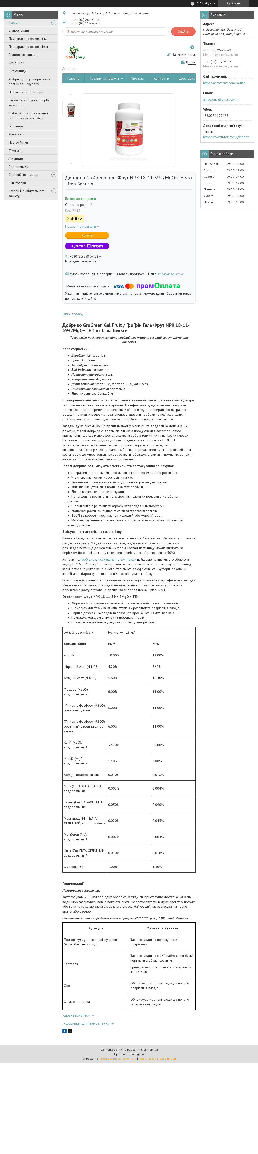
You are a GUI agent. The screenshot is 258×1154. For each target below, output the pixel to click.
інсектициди (107, 559)
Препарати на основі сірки (28, 46)
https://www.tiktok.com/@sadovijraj (227, 137)
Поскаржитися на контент (118, 1058)
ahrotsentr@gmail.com (219, 99)
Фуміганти (16, 150)
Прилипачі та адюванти (26, 92)
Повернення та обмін (236, 78)
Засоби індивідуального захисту (27, 193)
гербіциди (88, 559)
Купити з (87, 246)
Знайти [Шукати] (183, 31)
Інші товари (17, 183)
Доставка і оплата (194, 78)
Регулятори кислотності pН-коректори (29, 102)
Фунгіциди (16, 63)
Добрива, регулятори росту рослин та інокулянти (29, 81)
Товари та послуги (104, 78)
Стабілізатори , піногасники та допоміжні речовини (28, 115)
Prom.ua (152, 1049)
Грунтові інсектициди (24, 54)
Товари (14, 22)
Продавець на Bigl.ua (129, 1054)
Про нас (137, 78)
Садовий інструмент (23, 174)
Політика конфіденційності (157, 1058)
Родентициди (19, 166)
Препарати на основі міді (28, 38)
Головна (73, 78)
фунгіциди (128, 559)
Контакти (161, 78)
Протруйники (18, 142)
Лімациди (16, 158)
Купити (87, 235)
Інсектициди (18, 71)
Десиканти (16, 134)
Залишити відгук (184, 55)
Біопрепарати (19, 30)
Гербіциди (16, 126)
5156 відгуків (206, 3)
